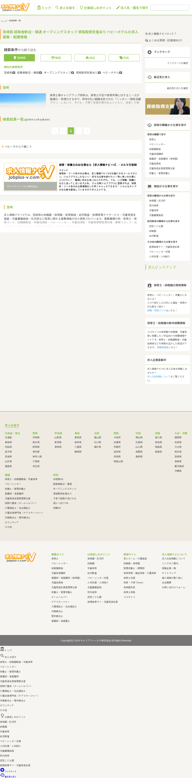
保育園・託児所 (157, 200)
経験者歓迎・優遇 (62, 483)
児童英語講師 (156, 153)
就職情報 (161, 347)
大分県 (178, 446)
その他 (8, 527)
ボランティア (12, 522)
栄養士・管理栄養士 (159, 173)
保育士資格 (129, 592)
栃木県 (36, 442)
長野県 (57, 446)
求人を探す (65, 7)
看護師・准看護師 (14, 493)
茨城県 (36, 437)
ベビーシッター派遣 (159, 251)
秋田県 (8, 446)
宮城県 (8, 456)
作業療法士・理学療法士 (17, 517)
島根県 (139, 456)
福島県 (8, 466)
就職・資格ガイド (156, 310)
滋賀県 (117, 451)
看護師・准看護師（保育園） (164, 158)
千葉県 (36, 461)
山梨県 (57, 437)
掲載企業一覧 (169, 568)
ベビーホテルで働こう (18, 146)
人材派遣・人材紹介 (159, 256)
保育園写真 (129, 587)
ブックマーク (8, 771)
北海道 (8, 437)
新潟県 (57, 442)
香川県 (158, 437)
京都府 (117, 446)
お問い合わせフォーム (173, 587)
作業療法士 (57, 611)
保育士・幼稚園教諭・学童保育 (21, 479)
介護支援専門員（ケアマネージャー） (24, 512)
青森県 (8, 442)
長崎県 (178, 461)
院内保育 (153, 205)
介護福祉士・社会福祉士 (17, 507)
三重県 (77, 446)
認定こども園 (156, 226)
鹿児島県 (179, 466)
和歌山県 (118, 461)
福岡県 (178, 437)
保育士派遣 (129, 577)
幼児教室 (153, 235)
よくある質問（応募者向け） (164, 40)
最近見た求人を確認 (177, 88)
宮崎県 (178, 456)
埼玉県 (36, 466)
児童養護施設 (156, 215)
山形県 (8, 461)
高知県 (158, 442)
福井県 (97, 446)
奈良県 (117, 456)
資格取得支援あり (62, 493)
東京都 (36, 451)
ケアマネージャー (60, 601)
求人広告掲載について (158, 376)
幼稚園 (152, 230)
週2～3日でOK (60, 503)
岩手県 (8, 451)
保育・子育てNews (133, 582)
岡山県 (139, 437)
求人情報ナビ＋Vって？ (161, 34)
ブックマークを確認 (177, 63)
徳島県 (158, 446)
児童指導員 (155, 163)
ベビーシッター (157, 144)
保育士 (152, 139)
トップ (44, 7)
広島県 (139, 442)
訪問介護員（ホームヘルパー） (21, 503)
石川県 (97, 442)
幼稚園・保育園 (132, 563)
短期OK (57, 507)
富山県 (97, 437)
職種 (56, 58)
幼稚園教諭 (155, 149)
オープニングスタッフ (64, 488)
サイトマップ (169, 573)
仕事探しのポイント (95, 7)
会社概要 (166, 582)
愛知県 (77, 437)
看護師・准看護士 (60, 620)
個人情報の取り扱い (172, 577)
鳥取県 (139, 451)
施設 (90, 58)
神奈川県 (37, 456)
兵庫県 (117, 442)
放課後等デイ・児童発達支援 (164, 246)
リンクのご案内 (170, 563)
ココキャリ (129, 596)
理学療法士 (57, 616)
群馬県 (36, 446)
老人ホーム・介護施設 (135, 558)
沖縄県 (178, 470)
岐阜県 (77, 442)
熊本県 (178, 451)
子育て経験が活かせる (64, 498)
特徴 (124, 58)
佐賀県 (178, 442)
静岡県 (77, 451)
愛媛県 (158, 451)
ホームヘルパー (59, 596)
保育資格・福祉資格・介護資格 (140, 573)
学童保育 (153, 210)
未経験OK (58, 479)
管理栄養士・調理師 (134, 568)
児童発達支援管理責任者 (162, 168)
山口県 (139, 446)
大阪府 (117, 437)
